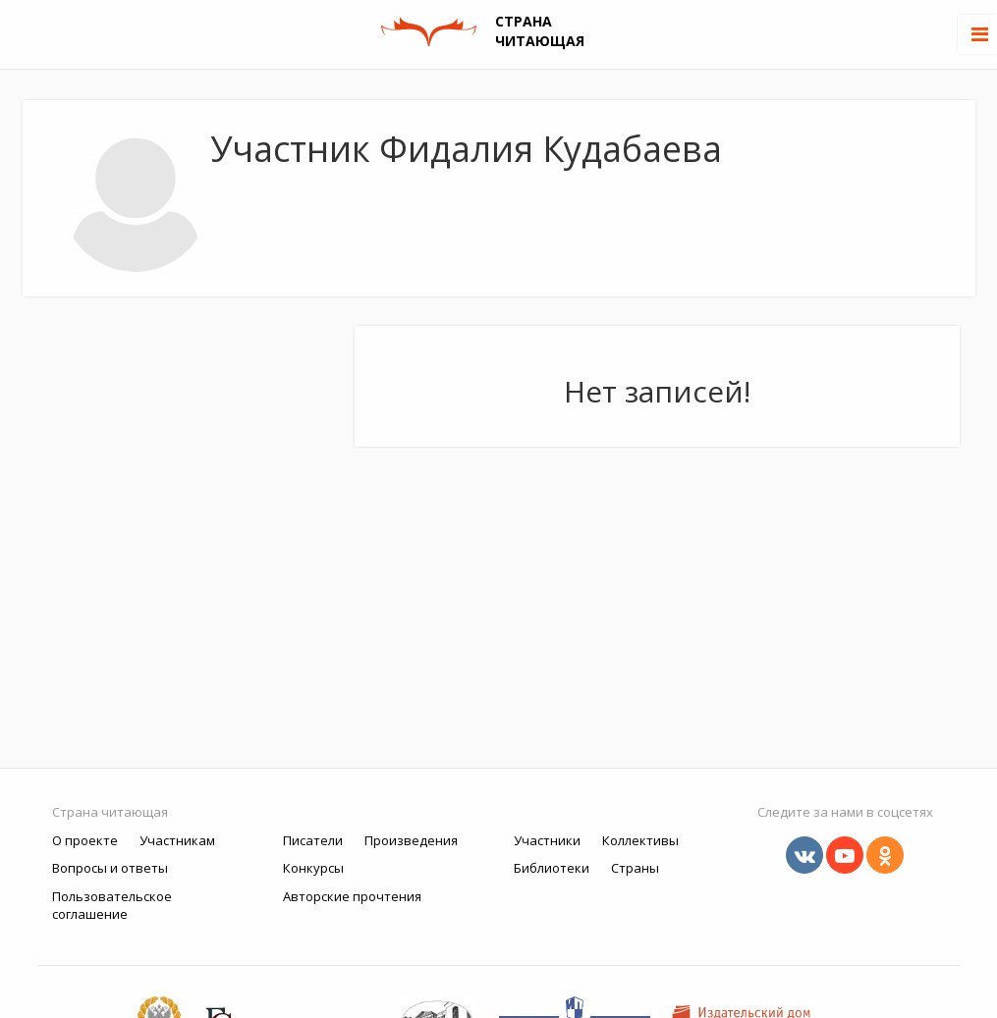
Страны (635, 868)
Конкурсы (313, 868)
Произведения (411, 840)
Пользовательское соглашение (112, 905)
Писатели (313, 840)
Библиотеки (551, 868)
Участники (547, 840)
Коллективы (640, 840)
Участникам (177, 840)
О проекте (85, 840)
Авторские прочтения (352, 896)
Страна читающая (110, 812)
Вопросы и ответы (110, 868)
